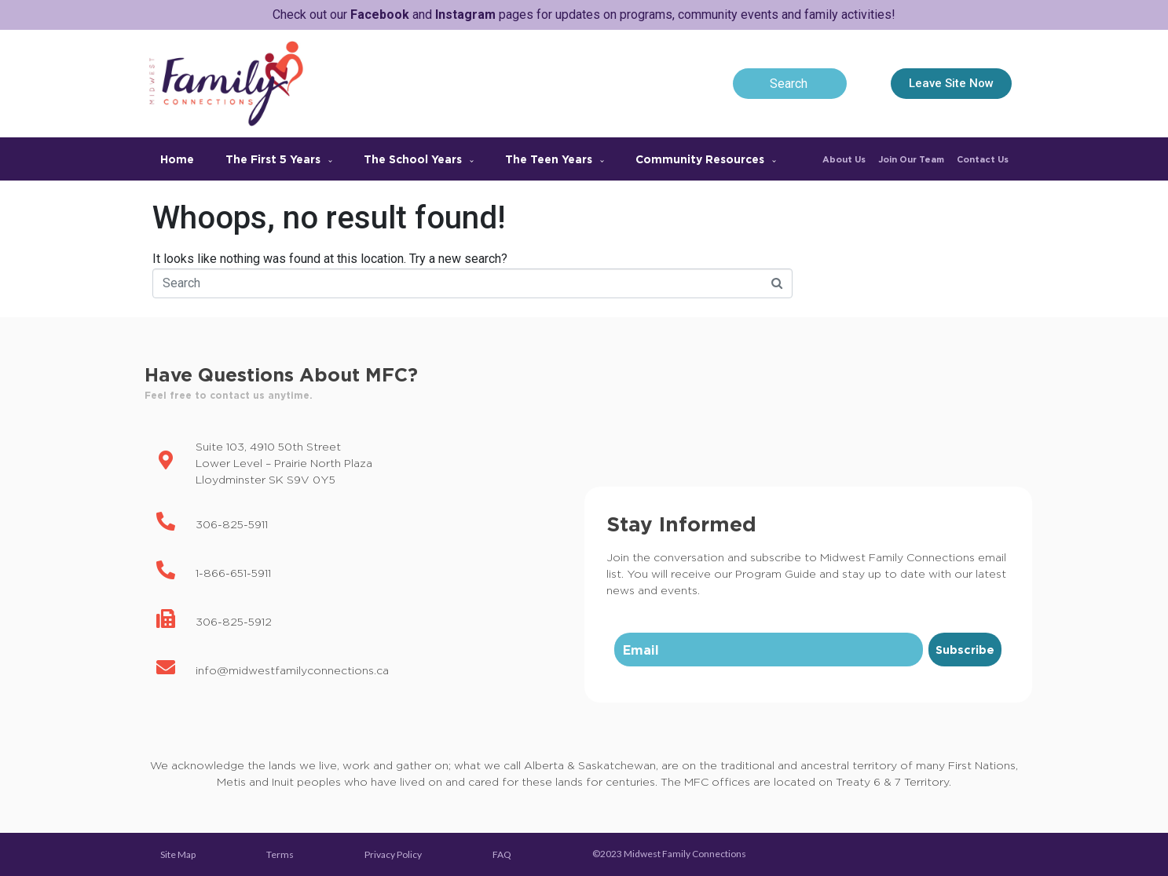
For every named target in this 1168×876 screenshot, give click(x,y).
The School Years (419, 159)
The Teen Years (554, 159)
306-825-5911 (232, 524)
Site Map (178, 854)
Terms (280, 854)
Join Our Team (911, 159)
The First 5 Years (278, 159)
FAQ (501, 854)
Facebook (379, 14)
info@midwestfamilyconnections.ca (292, 670)
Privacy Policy (393, 854)
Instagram (465, 14)
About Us (844, 159)
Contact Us (983, 159)
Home (177, 159)
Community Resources (705, 159)
